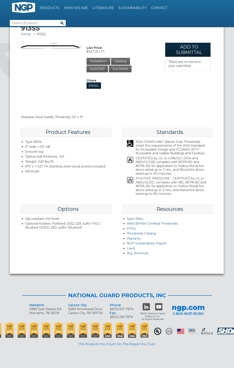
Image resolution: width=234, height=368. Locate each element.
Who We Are (76, 8)
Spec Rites (135, 219)
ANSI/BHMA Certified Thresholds (152, 224)
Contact (159, 8)
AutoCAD (97, 69)
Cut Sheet (120, 69)
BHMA (207, 331)
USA (180, 331)
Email (94, 86)
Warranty (134, 238)
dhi (192, 332)
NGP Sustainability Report (147, 243)
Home (26, 34)
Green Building (169, 331)
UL (157, 331)
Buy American (138, 253)
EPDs (131, 229)
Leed (131, 248)
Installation (98, 61)
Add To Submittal (189, 49)
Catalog (120, 61)
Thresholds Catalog (141, 233)
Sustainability (133, 8)
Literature (103, 8)
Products (49, 8)
